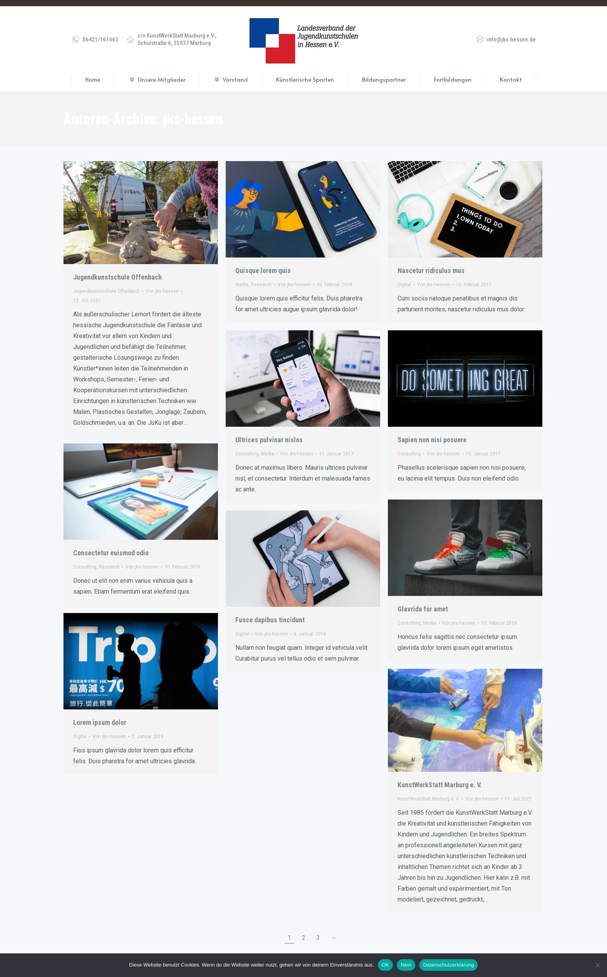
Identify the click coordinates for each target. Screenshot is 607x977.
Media (242, 278)
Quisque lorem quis (263, 264)
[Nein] (597, 965)
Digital (404, 278)
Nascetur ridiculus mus (431, 264)
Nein (406, 965)
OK (385, 965)
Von (162, 285)
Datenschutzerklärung (448, 965)
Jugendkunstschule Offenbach (117, 271)
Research (261, 278)
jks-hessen (193, 111)
